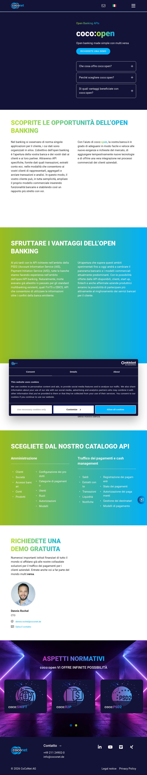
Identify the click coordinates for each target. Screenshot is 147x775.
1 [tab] (71, 725)
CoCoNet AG (28, 769)
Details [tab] (73, 372)
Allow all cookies (115, 409)
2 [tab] (76, 725)
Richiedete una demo (93, 51)
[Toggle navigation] (133, 6)
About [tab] (116, 372)
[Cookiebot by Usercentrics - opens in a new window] (123, 363)
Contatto (50, 746)
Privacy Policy (127, 769)
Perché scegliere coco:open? (106, 77)
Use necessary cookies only (31, 409)
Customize (73, 409)
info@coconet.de (53, 757)
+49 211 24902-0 (54, 753)
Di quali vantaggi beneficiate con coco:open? (106, 90)
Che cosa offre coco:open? (106, 65)
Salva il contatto (21, 626)
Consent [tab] (30, 372)
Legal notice (109, 769)
